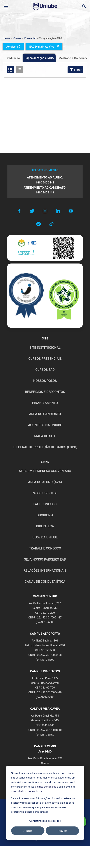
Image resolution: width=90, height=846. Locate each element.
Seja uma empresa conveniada (45, 471)
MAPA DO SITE (45, 436)
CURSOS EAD (45, 370)
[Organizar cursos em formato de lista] (19, 69)
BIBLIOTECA (45, 526)
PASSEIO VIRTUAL (45, 493)
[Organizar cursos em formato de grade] (10, 69)
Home (7, 38)
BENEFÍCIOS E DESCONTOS (45, 392)
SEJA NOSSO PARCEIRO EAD (45, 559)
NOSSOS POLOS (45, 381)
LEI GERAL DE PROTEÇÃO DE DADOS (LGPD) (45, 447)
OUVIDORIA (45, 515)
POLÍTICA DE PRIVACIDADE (26, 806)
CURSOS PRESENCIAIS (45, 358)
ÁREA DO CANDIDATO (45, 414)
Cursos (17, 38)
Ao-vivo (13, 46)
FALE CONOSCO (45, 504)
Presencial (30, 38)
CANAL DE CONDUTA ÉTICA (45, 581)
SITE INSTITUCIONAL (45, 347)
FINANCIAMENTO (45, 403)
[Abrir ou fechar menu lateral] (6, 6)
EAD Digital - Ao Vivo (44, 46)
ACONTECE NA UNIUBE (45, 425)
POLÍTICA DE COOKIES (66, 806)
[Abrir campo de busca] (84, 6)
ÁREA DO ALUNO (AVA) (45, 482)
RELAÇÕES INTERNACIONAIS (45, 570)
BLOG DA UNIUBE (45, 537)
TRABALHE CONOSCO (45, 548)
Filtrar (75, 70)
